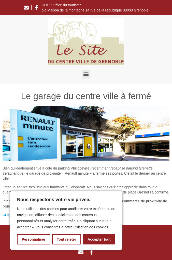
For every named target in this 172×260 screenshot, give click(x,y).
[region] (66, 220)
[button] (86, 74)
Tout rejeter (66, 239)
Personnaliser (34, 239)
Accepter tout (99, 239)
